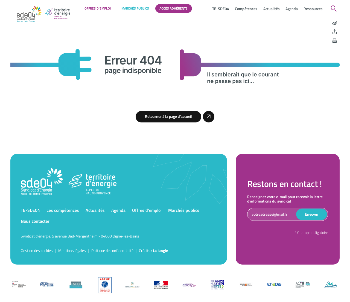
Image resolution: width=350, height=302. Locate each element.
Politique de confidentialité (112, 250)
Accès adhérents (173, 8)
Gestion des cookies (37, 250)
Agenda (291, 8)
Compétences (246, 8)
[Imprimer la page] (334, 40)
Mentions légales (72, 250)
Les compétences (62, 210)
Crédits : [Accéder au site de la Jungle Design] (153, 250)
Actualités (271, 8)
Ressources (313, 8)
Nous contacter (35, 221)
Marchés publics (135, 8)
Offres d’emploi (97, 8)
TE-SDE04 (220, 8)
